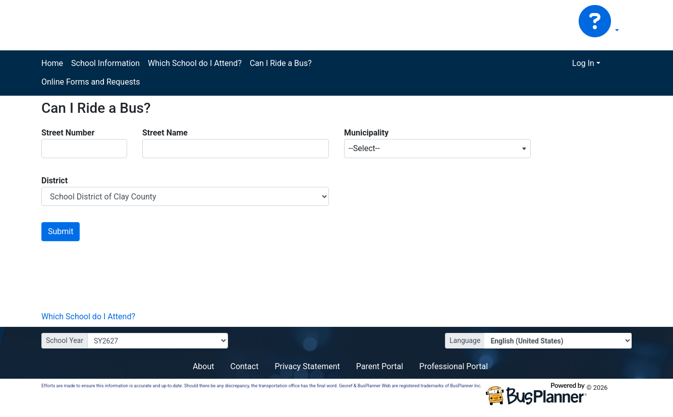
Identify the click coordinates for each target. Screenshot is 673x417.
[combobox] (437, 148)
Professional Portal (453, 366)
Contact (244, 366)
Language (465, 340)
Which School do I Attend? (195, 63)
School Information (105, 63)
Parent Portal (379, 366)
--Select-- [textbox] (364, 148)
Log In (583, 63)
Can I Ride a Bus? (281, 63)
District (54, 180)
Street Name (165, 132)
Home (52, 63)
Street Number (67, 132)
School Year (64, 340)
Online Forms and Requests (90, 82)
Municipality (366, 132)
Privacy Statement (307, 366)
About (203, 366)
